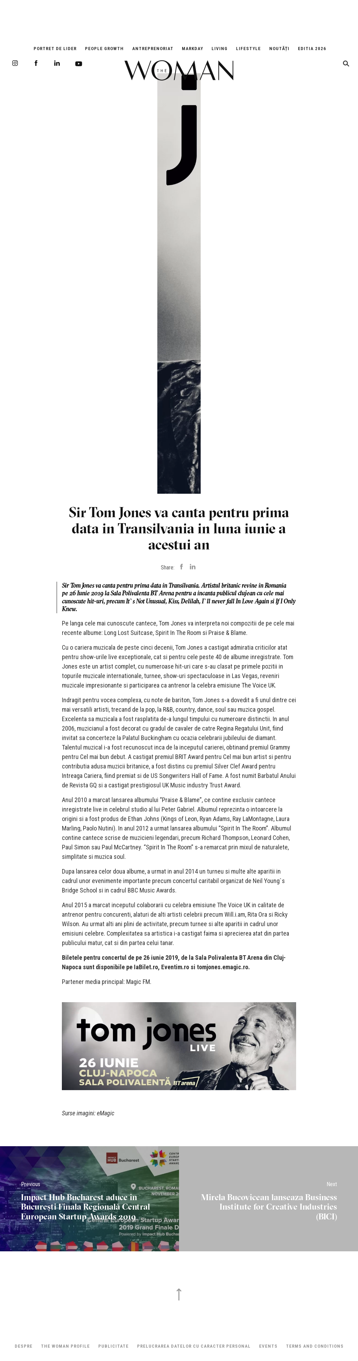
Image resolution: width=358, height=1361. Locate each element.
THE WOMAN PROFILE (65, 1346)
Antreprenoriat (152, 48)
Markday (192, 48)
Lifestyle (248, 48)
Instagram (15, 63)
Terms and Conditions (315, 1346)
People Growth (104, 48)
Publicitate (113, 1346)
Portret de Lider (55, 48)
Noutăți (279, 48)
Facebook (36, 63)
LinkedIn (57, 63)
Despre (24, 1346)
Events (268, 1346)
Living (220, 48)
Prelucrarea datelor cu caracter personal (194, 1346)
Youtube (78, 63)
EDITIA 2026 (312, 48)
